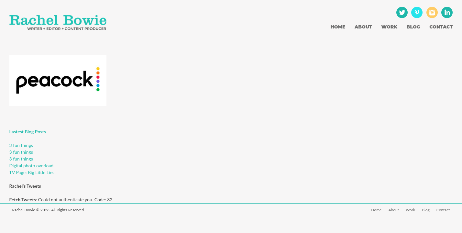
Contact (441, 27)
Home (337, 27)
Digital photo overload (31, 165)
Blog (413, 27)
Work (389, 27)
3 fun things (21, 145)
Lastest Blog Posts (27, 131)
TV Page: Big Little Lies (31, 172)
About (363, 27)
